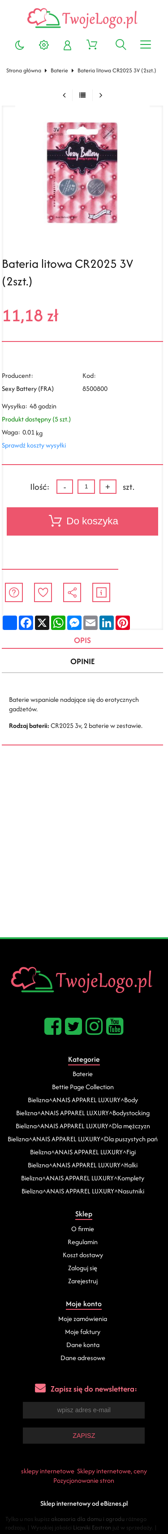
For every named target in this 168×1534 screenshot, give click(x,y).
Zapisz (84, 1435)
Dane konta (82, 1344)
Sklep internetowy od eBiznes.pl (84, 1503)
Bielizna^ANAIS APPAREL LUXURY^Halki (83, 1165)
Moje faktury (82, 1331)
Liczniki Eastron (92, 1527)
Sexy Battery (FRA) (28, 388)
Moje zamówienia (82, 1318)
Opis (82, 640)
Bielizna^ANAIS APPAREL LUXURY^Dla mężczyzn (83, 1126)
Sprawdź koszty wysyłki (34, 445)
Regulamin (83, 1241)
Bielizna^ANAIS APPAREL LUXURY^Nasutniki (83, 1191)
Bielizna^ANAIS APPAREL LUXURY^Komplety (82, 1178)
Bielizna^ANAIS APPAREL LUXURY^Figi (83, 1152)
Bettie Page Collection (83, 1086)
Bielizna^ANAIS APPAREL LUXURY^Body (83, 1099)
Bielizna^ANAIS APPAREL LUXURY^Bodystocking (83, 1112)
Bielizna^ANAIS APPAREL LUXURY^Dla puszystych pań (83, 1139)
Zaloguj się (82, 1267)
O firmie (82, 1228)
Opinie (82, 661)
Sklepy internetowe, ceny (112, 1471)
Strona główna (23, 70)
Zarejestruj (83, 1281)
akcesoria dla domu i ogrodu (88, 1519)
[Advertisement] (84, 848)
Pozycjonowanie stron (83, 1480)
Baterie (59, 70)
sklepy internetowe (47, 1471)
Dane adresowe (82, 1357)
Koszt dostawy (83, 1254)
